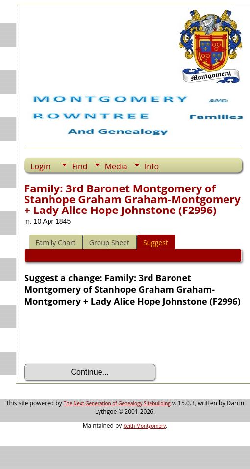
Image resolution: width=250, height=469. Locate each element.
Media (116, 166)
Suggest (155, 242)
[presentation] (98, 335)
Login (40, 166)
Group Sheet (109, 242)
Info (152, 166)
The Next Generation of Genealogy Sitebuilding (117, 403)
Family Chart (55, 242)
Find (80, 166)
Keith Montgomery (145, 425)
